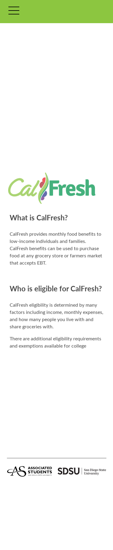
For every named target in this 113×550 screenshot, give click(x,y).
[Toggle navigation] (14, 11)
